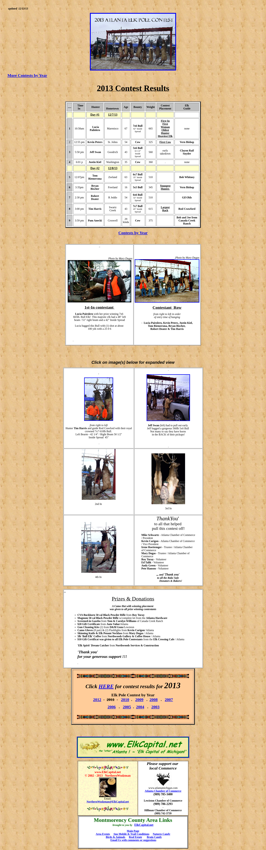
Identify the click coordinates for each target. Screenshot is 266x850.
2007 (169, 699)
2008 (153, 699)
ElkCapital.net (144, 825)
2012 (97, 699)
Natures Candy (161, 834)
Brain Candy (154, 837)
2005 (127, 707)
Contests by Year (133, 233)
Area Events (103, 834)
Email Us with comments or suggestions (133, 840)
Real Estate (135, 837)
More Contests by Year (27, 75)
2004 (140, 707)
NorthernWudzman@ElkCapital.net (108, 801)
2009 (139, 699)
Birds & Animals (115, 837)
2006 (112, 707)
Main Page (133, 830)
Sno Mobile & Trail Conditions (131, 834)
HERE (106, 686)
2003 (155, 707)
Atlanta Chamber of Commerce (163, 791)
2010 (125, 699)
